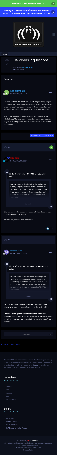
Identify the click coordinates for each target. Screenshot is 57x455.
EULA (7, 396)
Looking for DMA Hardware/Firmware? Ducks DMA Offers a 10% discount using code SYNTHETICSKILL (27, 12)
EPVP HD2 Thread (12, 421)
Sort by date (48, 136)
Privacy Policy (28, 450)
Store (8, 390)
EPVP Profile (10, 418)
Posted (18, 93)
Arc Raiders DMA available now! (27, 3)
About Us (9, 386)
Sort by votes (36, 136)
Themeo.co (34, 441)
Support (9, 393)
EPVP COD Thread (12, 425)
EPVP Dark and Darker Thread (16, 428)
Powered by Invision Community (28, 447)
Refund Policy (11, 400)
